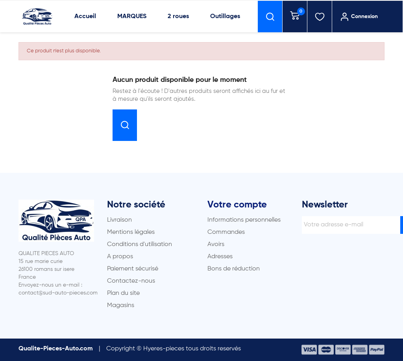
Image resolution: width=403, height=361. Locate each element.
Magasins (120, 305)
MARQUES (131, 16)
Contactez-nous (131, 281)
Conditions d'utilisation (139, 244)
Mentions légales (131, 232)
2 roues (178, 16)
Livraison (119, 220)
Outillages (225, 16)
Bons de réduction (233, 269)
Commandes (226, 232)
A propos (120, 257)
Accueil (85, 16)
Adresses (220, 257)
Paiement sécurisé (132, 269)
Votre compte (237, 204)
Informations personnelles (244, 220)
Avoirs (215, 244)
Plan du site (123, 293)
